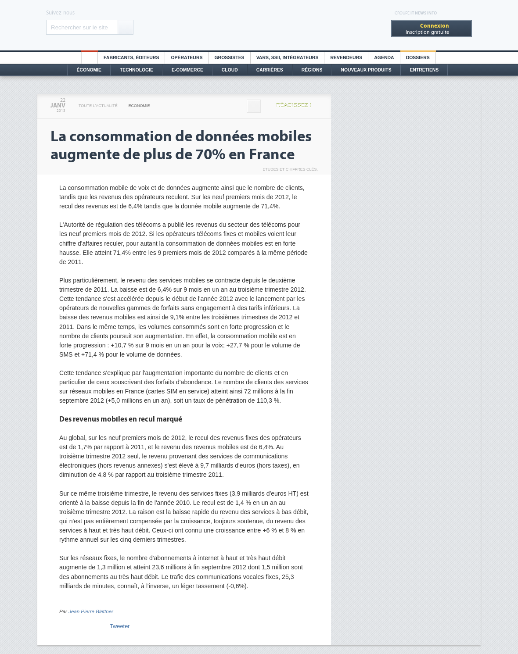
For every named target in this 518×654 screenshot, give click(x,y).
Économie (89, 70)
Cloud (230, 70)
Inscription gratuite (427, 28)
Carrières (269, 70)
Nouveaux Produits (366, 70)
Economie (139, 106)
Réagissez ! (293, 105)
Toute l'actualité (98, 106)
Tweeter (120, 626)
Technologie (136, 70)
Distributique (259, 25)
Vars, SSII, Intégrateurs (287, 57)
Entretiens (424, 70)
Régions (312, 70)
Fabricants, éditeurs (131, 57)
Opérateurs (186, 57)
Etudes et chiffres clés (290, 169)
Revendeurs (346, 57)
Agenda (384, 57)
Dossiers (418, 57)
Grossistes (229, 57)
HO (89, 58)
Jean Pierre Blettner (90, 611)
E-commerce (187, 70)
